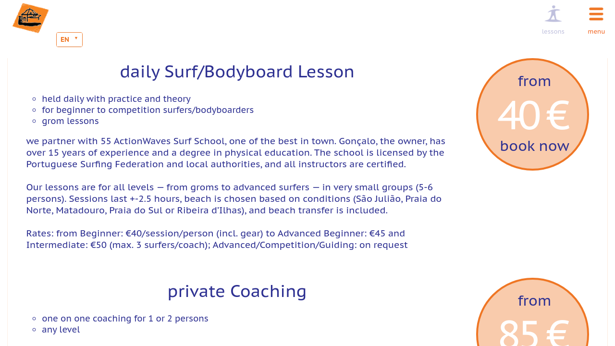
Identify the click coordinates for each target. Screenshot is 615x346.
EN (65, 39)
